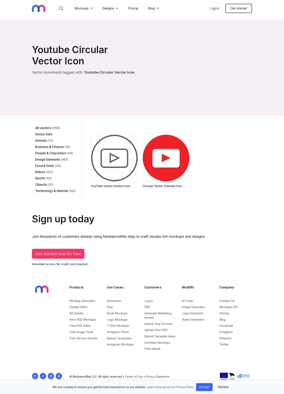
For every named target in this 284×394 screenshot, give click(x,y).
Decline (223, 387)
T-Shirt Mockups (118, 326)
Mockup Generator (82, 301)
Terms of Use (134, 376)
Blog (151, 8)
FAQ (147, 307)
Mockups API (228, 307)
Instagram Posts (118, 332)
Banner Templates (119, 338)
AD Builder (76, 313)
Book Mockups (117, 313)
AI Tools (187, 301)
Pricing (133, 8)
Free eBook (152, 349)
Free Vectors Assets (83, 338)
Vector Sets (43, 134)
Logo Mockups (117, 319)
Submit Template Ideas (160, 336)
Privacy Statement (157, 376)
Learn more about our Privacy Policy (170, 387)
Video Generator (193, 319)
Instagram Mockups (120, 344)
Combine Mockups (157, 342)
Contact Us (227, 301)
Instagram (226, 332)
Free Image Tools (81, 332)
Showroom (114, 301)
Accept (204, 387)
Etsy (110, 307)
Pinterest (225, 338)
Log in (214, 8)
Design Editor (78, 307)
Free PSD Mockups (82, 319)
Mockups (82, 8)
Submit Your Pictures (158, 324)
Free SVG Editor (80, 326)
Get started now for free (58, 253)
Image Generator (193, 307)
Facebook (226, 326)
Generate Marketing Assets (157, 315)
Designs (108, 8)
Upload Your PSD (156, 330)
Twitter (224, 344)
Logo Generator (192, 313)
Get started (239, 8)
